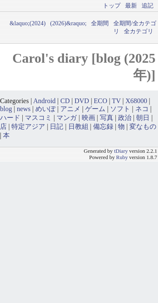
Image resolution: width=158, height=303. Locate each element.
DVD (82, 100)
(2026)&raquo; (68, 23)
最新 (131, 5)
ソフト (120, 108)
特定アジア (28, 126)
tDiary (121, 151)
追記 (147, 5)
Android (44, 100)
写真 (106, 117)
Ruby (122, 157)
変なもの (142, 126)
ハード (10, 117)
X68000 (136, 100)
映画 (88, 117)
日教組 (78, 126)
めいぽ (45, 108)
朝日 (143, 117)
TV (116, 100)
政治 (124, 117)
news (24, 108)
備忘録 (103, 126)
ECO (100, 100)
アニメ (70, 108)
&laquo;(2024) (28, 23)
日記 (56, 126)
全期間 (100, 23)
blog (6, 108)
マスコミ (38, 117)
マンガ (66, 117)
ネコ (142, 108)
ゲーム (95, 108)
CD (65, 100)
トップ (112, 5)
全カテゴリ (138, 31)
